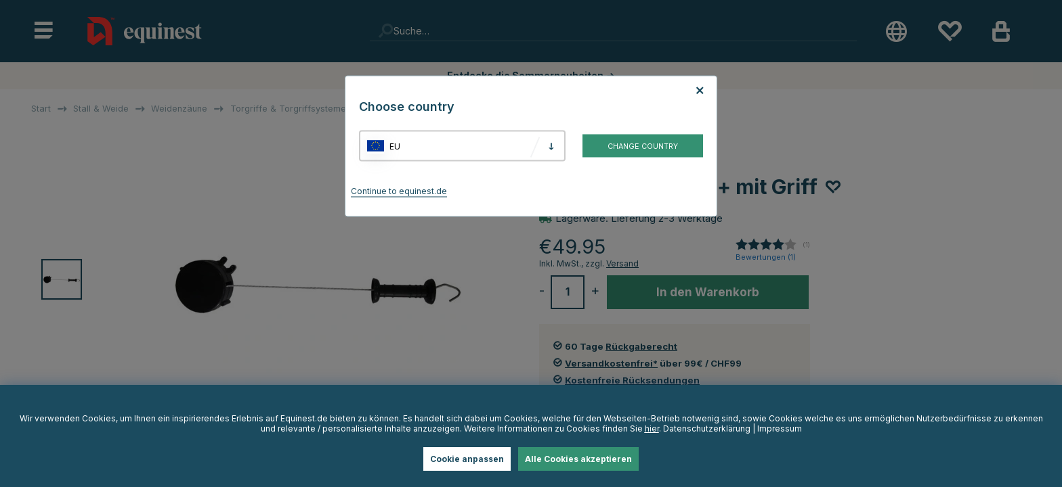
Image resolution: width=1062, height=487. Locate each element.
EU (394, 146)
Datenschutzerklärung (706, 428)
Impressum (779, 428)
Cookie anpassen (467, 459)
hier (652, 428)
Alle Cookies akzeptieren (578, 459)
